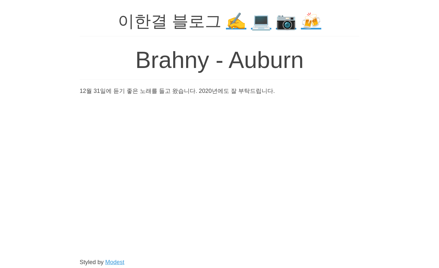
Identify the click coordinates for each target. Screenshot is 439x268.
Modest (114, 262)
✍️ (236, 21)
